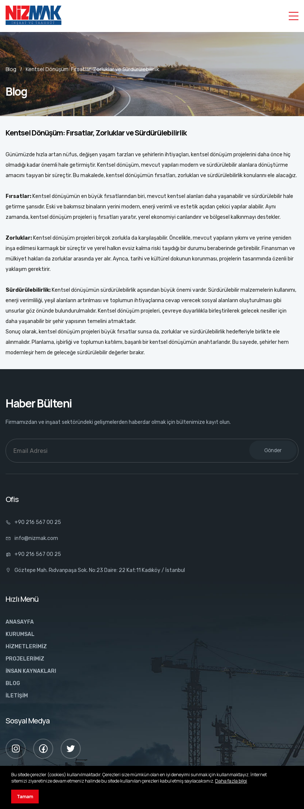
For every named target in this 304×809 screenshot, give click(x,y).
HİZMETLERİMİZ (26, 646)
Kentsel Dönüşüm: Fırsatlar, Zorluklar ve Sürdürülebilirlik (92, 69)
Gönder (273, 450)
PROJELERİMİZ (25, 659)
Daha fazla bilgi (231, 781)
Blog (11, 69)
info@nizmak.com (32, 538)
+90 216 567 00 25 (33, 522)
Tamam (25, 796)
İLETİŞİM (17, 696)
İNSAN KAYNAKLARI (31, 671)
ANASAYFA (20, 622)
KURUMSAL (20, 634)
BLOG (13, 683)
